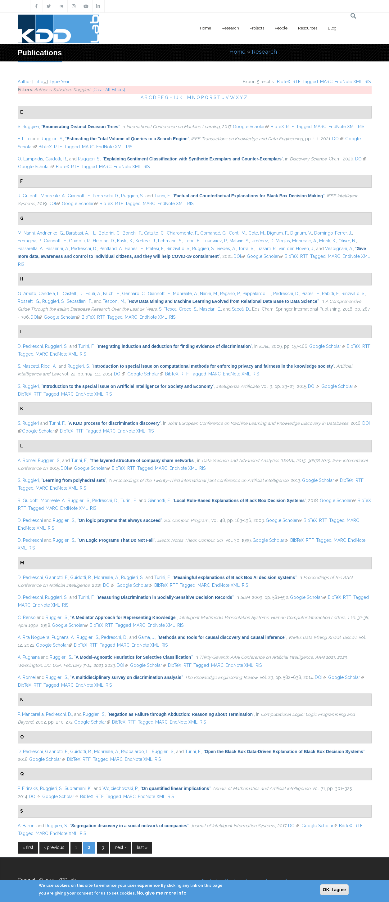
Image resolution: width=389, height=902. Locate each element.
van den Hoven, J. (296, 248)
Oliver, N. (347, 240)
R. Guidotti (28, 195)
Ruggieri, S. (52, 138)
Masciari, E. (210, 309)
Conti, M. (237, 233)
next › (120, 847)
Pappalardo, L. (256, 293)
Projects (257, 28)
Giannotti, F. (79, 195)
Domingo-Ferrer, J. (333, 233)
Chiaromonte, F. (182, 233)
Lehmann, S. (170, 240)
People (281, 28)
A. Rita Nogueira (33, 637)
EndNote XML (348, 81)
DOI (337, 138)
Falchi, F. (111, 293)
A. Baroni (26, 825)
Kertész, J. (145, 240)
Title (38, 81)
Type (54, 81)
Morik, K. (327, 240)
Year (65, 81)
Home (205, 28)
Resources (307, 28)
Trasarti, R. (266, 248)
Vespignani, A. (339, 248)
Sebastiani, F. (79, 301)
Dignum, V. (301, 233)
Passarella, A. (30, 248)
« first (27, 847)
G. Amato (27, 293)
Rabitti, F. (330, 293)
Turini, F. (162, 195)
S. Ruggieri (28, 126)
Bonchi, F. (132, 233)
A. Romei (27, 460)
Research (230, 28)
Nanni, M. (209, 293)
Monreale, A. (53, 195)
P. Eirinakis (28, 788)
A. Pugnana (29, 657)
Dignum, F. (277, 233)
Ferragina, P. (30, 240)
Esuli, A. (93, 293)
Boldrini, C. (109, 233)
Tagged (310, 81)
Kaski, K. (125, 240)
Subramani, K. (78, 788)
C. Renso (27, 617)
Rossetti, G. (29, 301)
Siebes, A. (226, 248)
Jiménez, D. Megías (270, 240)
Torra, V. (246, 248)
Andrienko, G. (50, 233)
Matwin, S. (239, 240)
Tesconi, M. (114, 301)
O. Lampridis (30, 158)
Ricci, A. (49, 366)
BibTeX (283, 81)
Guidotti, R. (56, 158)
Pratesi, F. (155, 248)
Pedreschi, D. (106, 195)
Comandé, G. (213, 233)
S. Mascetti (28, 366)
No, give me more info (161, 893)
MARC (326, 81)
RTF (296, 81)
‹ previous (54, 847)
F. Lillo (24, 138)
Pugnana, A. (63, 637)
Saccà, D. (241, 309)
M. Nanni (26, 233)
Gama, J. (146, 637)
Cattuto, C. (154, 233)
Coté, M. (256, 233)
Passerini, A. (57, 248)
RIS (367, 81)
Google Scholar (251, 126)
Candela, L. (49, 293)
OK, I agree (334, 889)
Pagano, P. (230, 293)
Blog (332, 28)
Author (24, 81)
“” (80, 126)
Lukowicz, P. (215, 240)
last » (142, 847)
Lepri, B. (192, 240)
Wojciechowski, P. (120, 788)
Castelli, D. (73, 293)
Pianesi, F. (134, 248)
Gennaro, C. (134, 293)
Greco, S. (188, 309)
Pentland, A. (111, 248)
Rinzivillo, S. (178, 248)
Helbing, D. (104, 240)
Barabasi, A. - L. (81, 233)
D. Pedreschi (30, 346)
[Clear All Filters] (109, 89)
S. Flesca (168, 309)
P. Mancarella (31, 714)
